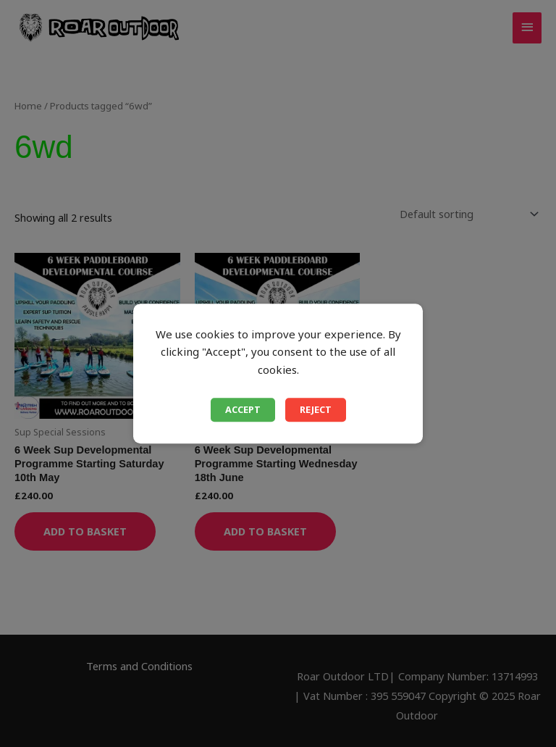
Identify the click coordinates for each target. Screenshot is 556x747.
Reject (316, 409)
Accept (243, 409)
